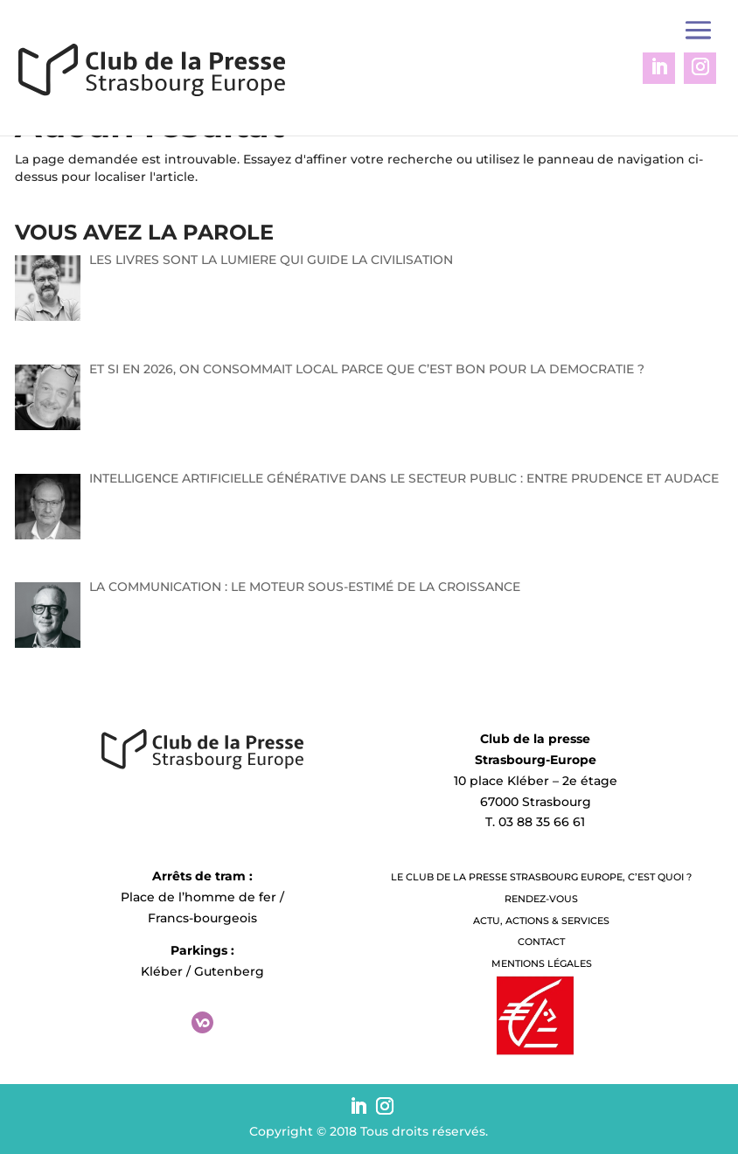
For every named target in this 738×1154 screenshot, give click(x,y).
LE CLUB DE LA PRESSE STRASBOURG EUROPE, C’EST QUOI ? (541, 877)
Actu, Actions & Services (541, 920)
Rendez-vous (541, 899)
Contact (541, 941)
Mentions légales (541, 963)
